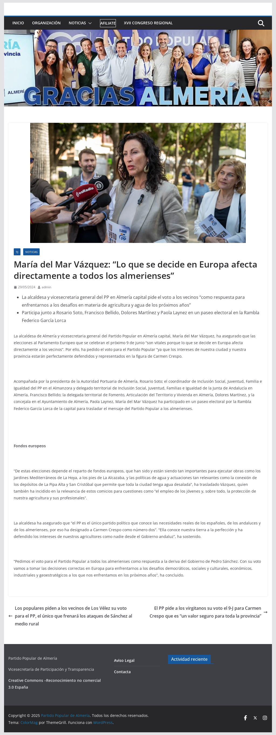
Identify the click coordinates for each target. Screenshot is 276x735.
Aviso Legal (124, 660)
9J (17, 252)
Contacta (122, 671)
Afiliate (108, 23)
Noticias (77, 22)
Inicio (18, 22)
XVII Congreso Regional (148, 22)
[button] (89, 23)
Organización (46, 22)
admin (46, 287)
